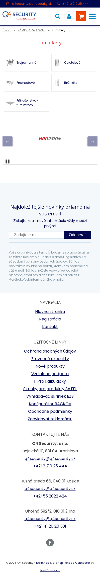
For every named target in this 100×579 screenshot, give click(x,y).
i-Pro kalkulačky (50, 381)
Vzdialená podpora (50, 374)
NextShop (42, 563)
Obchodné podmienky (50, 411)
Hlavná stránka (50, 311)
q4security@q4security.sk (32, 4)
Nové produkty (50, 366)
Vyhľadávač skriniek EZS (50, 396)
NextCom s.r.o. (50, 570)
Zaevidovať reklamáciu (50, 419)
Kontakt (50, 326)
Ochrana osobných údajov (50, 351)
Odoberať (77, 235)
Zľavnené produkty (50, 359)
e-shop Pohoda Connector (71, 563)
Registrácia (50, 319)
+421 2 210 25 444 (75, 4)
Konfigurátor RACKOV (50, 404)
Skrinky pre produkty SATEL (50, 389)
